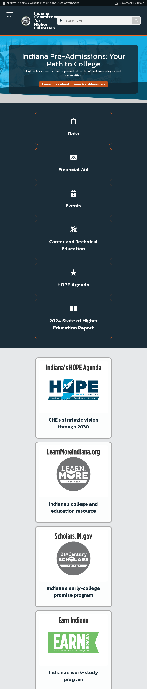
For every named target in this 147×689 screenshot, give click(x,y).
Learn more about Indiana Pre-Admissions (73, 73)
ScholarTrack (24, 481)
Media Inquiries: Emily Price (42, 447)
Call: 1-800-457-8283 (36, 618)
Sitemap (107, 611)
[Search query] (123, 15)
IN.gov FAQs (107, 618)
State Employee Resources (107, 625)
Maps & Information (36, 645)
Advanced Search (107, 598)
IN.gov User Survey (107, 591)
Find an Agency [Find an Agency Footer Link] (37, 611)
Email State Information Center (37, 598)
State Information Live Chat (37, 591)
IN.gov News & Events (36, 652)
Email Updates (37, 659)
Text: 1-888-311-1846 (37, 625)
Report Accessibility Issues (107, 660)
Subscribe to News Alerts (81, 447)
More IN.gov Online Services (34, 487)
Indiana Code (36, 666)
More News (13, 447)
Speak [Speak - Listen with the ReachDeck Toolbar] (106, 671)
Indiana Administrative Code (37, 672)
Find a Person (36, 605)
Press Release (39, 412)
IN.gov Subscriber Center (33, 494)
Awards (36, 679)
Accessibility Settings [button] (107, 653)
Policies (107, 605)
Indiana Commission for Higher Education (61, 15)
